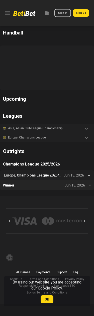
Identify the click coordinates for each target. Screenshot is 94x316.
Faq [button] (75, 272)
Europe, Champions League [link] (27, 137)
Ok (47, 299)
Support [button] (62, 272)
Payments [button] (43, 272)
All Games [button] (23, 272)
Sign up (81, 12)
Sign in (62, 12)
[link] (24, 13)
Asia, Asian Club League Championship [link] (35, 128)
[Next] (85, 221)
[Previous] (9, 221)
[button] (47, 128)
